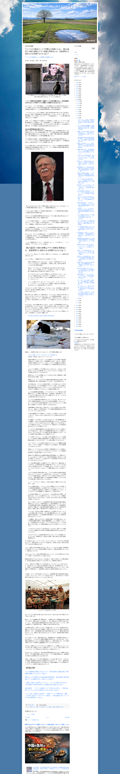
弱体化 (50, 707)
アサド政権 (41, 707)
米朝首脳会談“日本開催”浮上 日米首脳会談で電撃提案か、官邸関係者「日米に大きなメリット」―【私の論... (86, 240)
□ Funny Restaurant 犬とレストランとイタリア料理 (53, 6)
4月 (78, 117)
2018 (77, 99)
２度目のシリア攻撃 (33, 707)
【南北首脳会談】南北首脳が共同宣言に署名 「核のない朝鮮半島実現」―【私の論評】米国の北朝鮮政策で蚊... (85, 139)
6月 (78, 113)
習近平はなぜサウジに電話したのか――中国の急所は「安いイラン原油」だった (47, 724)
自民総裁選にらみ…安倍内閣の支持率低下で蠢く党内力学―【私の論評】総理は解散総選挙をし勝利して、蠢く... (85, 169)
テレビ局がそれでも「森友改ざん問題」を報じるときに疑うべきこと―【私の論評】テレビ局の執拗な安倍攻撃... (85, 288)
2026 (77, 82)
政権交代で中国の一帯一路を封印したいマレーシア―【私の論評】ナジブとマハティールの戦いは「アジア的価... (85, 246)
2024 (77, 86)
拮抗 (62, 707)
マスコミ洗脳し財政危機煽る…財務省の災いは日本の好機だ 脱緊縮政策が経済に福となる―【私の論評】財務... (85, 127)
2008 (77, 324)
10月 (78, 105)
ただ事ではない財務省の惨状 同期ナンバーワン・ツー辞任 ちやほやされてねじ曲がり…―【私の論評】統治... (85, 157)
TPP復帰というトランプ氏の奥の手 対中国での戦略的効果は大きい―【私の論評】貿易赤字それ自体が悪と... (86, 210)
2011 (77, 318)
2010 (77, 320)
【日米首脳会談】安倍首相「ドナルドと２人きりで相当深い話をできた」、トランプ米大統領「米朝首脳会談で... (85, 192)
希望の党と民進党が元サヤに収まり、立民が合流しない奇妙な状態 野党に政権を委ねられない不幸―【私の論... (86, 270)
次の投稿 (27, 717)
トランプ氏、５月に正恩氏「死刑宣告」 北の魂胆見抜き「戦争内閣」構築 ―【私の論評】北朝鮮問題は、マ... (86, 282)
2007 (77, 326)
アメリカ (46, 707)
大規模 (53, 707)
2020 (77, 95)
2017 (77, 305)
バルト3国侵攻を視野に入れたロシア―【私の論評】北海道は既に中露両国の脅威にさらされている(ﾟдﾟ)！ (86, 228)
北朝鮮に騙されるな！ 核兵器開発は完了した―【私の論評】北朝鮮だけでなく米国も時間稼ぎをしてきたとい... (85, 151)
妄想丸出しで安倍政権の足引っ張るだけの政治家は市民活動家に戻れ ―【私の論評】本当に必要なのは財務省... (85, 258)
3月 (78, 298)
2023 (77, 88)
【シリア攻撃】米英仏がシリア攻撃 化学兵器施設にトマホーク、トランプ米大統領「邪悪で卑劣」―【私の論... (86, 216)
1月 (78, 302)
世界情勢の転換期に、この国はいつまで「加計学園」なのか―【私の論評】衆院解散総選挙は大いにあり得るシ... (85, 204)
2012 (77, 315)
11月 (78, 103)
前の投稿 (67, 717)
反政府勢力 (58, 707)
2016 (77, 307)
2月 (78, 300)
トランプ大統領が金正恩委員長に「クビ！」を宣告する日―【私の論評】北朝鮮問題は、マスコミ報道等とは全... (85, 180)
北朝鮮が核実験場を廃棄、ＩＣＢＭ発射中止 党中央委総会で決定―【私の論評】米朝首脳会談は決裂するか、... (85, 175)
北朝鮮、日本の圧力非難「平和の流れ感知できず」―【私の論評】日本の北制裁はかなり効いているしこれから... (85, 133)
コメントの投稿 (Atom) (33, 719)
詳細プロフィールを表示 (80, 76)
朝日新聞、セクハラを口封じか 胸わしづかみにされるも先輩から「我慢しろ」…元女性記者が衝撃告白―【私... (85, 186)
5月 (78, 115)
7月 (78, 111)
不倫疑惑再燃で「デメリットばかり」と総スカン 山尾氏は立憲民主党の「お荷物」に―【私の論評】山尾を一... (85, 276)
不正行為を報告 (78, 330)
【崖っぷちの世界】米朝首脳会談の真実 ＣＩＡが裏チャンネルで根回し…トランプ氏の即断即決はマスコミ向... (85, 198)
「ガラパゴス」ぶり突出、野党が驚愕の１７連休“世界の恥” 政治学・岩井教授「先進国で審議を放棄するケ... (86, 121)
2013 (77, 313)
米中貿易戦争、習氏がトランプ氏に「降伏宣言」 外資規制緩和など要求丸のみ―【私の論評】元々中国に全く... (85, 234)
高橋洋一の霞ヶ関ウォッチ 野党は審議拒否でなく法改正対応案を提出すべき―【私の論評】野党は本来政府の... (85, 145)
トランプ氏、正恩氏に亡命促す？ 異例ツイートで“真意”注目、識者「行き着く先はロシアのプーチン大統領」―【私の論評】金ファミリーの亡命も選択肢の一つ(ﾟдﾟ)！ (47, 695)
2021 (77, 93)
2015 (77, 309)
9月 (78, 107)
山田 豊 (78, 60)
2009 (77, 322)
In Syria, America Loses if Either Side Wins (41, 315)
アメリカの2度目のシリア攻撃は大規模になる (39, 57)
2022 (77, 90)
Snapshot (76, 342)
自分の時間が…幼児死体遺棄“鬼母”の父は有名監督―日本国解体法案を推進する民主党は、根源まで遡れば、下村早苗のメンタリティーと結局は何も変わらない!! (51, 769)
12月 (78, 101)
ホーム (47, 717)
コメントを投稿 (30, 714)
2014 (77, 311)
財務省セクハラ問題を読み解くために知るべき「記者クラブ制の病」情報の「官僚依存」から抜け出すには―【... (85, 163)
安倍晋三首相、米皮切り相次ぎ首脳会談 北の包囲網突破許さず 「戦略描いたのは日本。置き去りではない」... (85, 264)
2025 (77, 84)
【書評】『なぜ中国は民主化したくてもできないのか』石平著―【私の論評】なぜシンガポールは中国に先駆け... (85, 252)
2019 (77, 97)
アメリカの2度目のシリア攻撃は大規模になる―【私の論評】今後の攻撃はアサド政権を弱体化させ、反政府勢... (86, 222)
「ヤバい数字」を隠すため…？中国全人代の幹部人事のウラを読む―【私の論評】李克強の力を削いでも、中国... (85, 294)
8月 (78, 109)
